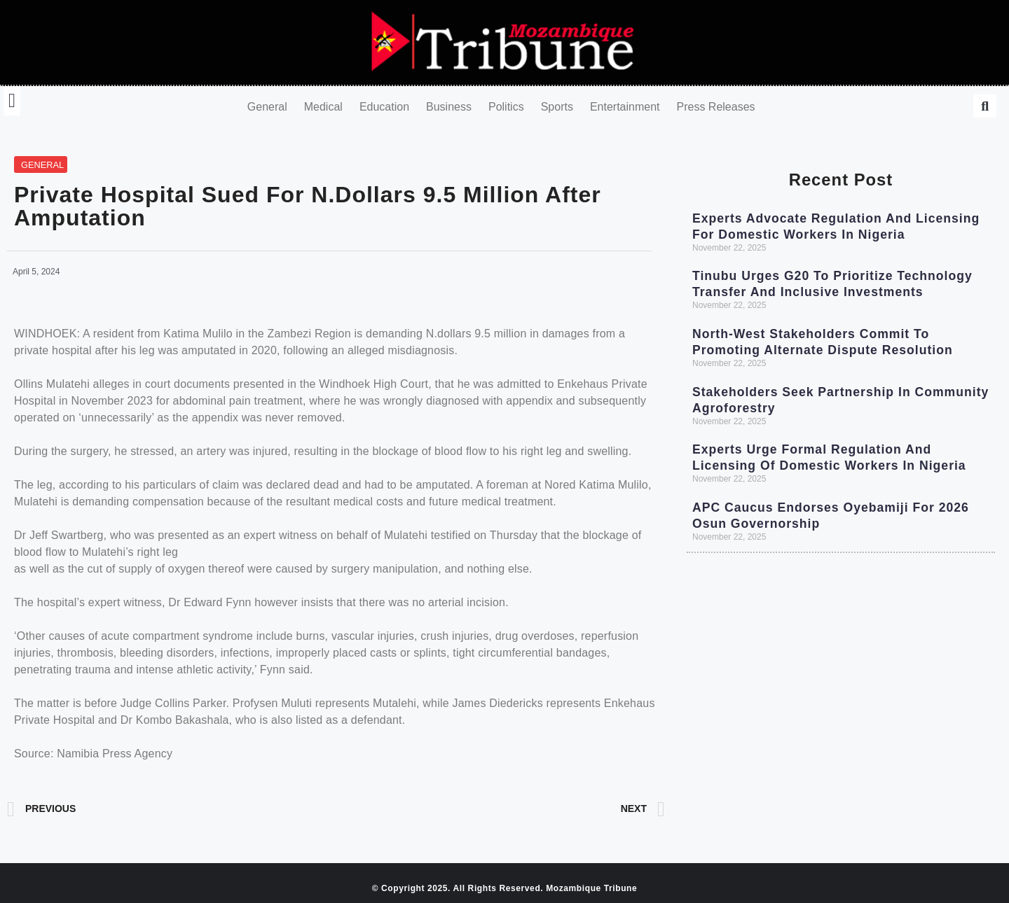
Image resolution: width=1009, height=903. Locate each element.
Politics (506, 107)
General (267, 107)
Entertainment (625, 107)
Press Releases (716, 107)
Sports (557, 107)
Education (384, 107)
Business (449, 107)
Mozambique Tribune (591, 888)
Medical (323, 107)
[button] (12, 100)
